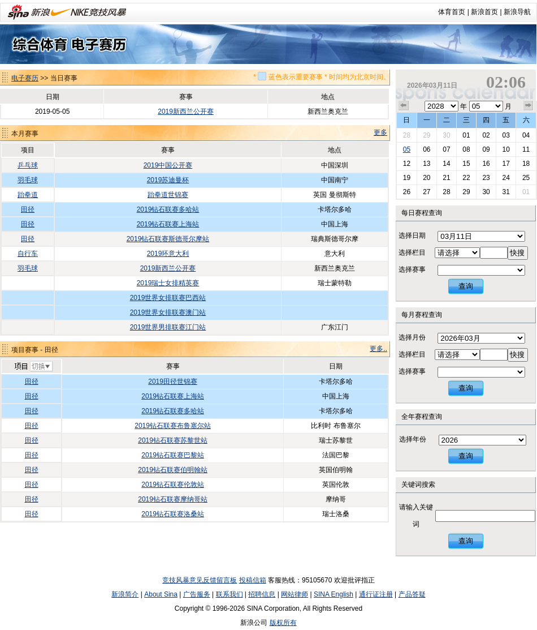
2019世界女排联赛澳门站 (168, 312)
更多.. (378, 349)
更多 (380, 132)
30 (446, 135)
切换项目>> (33, 366)
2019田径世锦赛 (172, 381)
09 (486, 149)
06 (426, 149)
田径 (27, 209)
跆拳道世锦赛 (168, 195)
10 (505, 149)
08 (466, 149)
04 (526, 135)
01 (466, 135)
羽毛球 (28, 180)
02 (486, 135)
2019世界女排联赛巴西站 (168, 298)
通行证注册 (376, 594)
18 (526, 164)
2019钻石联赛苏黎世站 (172, 440)
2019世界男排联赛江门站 (168, 327)
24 (505, 178)
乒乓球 (28, 165)
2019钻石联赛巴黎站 (172, 455)
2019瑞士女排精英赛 (168, 283)
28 (406, 135)
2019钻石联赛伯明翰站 (172, 470)
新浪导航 (517, 12)
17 (505, 164)
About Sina (160, 594)
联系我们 (229, 594)
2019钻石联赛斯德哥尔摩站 (168, 239)
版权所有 (283, 623)
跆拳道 (28, 195)
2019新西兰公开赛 (186, 111)
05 (406, 149)
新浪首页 (484, 12)
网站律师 (294, 594)
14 (446, 164)
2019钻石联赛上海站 (168, 224)
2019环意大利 (168, 254)
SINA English (333, 594)
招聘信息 (261, 594)
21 (446, 178)
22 (466, 178)
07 (446, 149)
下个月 (528, 106)
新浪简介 (124, 594)
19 (406, 178)
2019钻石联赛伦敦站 (172, 484)
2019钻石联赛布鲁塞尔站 (173, 426)
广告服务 (196, 594)
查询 (465, 286)
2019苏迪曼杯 (168, 180)
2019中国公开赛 (168, 165)
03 (505, 135)
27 (426, 192)
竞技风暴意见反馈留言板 (199, 580)
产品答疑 (412, 594)
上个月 (404, 106)
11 (526, 149)
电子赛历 (24, 78)
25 (526, 178)
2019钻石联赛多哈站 (168, 209)
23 (486, 178)
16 (486, 164)
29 (426, 135)
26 (406, 192)
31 (505, 192)
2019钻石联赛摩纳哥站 (172, 499)
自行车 (28, 254)
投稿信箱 (252, 580)
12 (406, 164)
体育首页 (451, 12)
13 (426, 164)
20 (426, 178)
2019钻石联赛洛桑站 (172, 514)
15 (466, 164)
